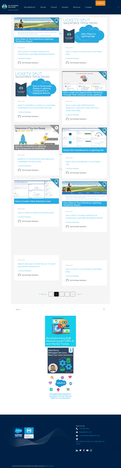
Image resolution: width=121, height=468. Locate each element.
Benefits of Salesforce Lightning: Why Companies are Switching (36, 160)
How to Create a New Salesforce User (36, 213)
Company (88, 7)
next (79, 294)
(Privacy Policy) (48, 466)
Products (54, 7)
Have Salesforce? (29, 7)
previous (43, 294)
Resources (76, 7)
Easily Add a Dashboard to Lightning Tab (83, 163)
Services (43, 7)
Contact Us (100, 3)
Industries (65, 7)
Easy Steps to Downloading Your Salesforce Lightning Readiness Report (36, 53)
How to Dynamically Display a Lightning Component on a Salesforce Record (36, 106)
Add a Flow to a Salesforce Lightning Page (84, 53)
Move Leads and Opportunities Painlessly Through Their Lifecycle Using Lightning (82, 108)
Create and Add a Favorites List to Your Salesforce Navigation (36, 265)
